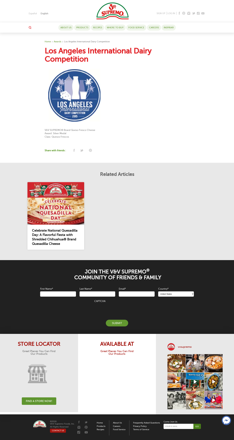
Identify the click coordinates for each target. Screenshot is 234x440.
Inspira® (169, 27)
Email (122, 289)
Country (163, 289)
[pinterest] (90, 150)
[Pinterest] (183, 13)
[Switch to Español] (33, 13)
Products (82, 27)
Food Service (136, 27)
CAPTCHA (100, 301)
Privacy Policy (140, 426)
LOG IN (171, 13)
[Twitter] (194, 13)
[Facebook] (179, 13)
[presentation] (117, 309)
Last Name (86, 289)
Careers (154, 27)
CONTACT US (58, 430)
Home (48, 41)
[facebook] (74, 150)
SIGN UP (161, 13)
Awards (57, 41)
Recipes (97, 27)
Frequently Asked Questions (146, 423)
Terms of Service (141, 429)
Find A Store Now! (39, 401)
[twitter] (82, 150)
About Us (65, 27)
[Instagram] (189, 13)
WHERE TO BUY (115, 27)
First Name (46, 289)
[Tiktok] (198, 13)
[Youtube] (203, 13)
